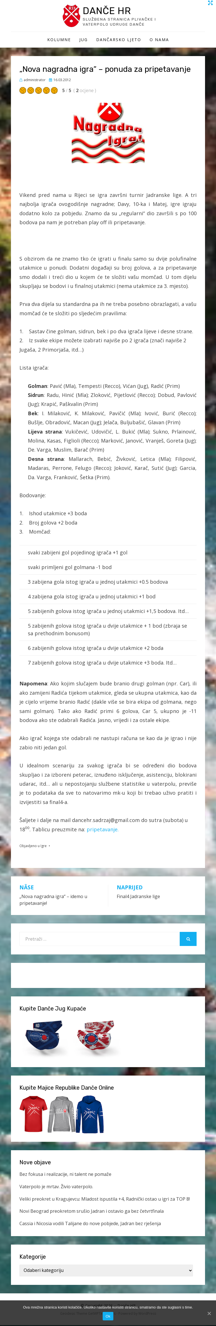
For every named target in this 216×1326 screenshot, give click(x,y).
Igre (43, 846)
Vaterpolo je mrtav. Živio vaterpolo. (56, 1187)
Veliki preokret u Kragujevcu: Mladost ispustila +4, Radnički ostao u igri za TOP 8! (104, 1200)
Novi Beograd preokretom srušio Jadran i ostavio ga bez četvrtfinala (91, 1212)
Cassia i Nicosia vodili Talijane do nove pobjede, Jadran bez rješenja (90, 1224)
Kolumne (59, 40)
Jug (83, 40)
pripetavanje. (103, 830)
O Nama (159, 40)
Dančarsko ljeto (118, 40)
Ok (107, 1316)
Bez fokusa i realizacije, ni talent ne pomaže (65, 1175)
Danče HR (108, 11)
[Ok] (209, 1313)
